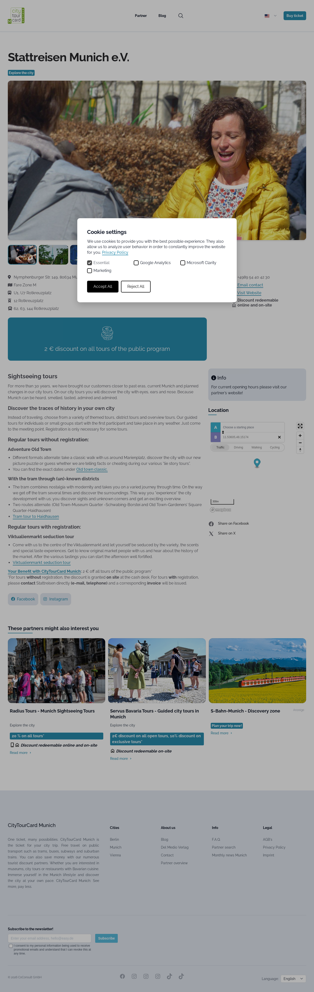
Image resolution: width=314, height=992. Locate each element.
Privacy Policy (115, 252)
